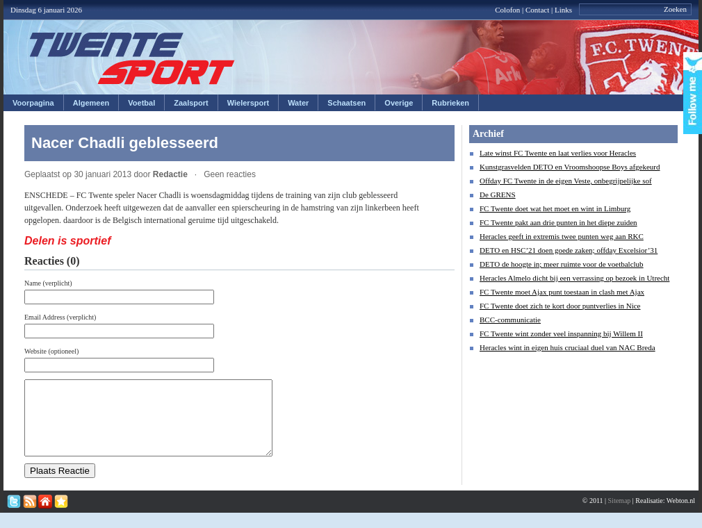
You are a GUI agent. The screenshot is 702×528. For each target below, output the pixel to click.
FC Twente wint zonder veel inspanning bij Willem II (561, 333)
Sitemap (619, 515)
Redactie (170, 174)
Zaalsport (191, 103)
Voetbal (141, 103)
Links (563, 10)
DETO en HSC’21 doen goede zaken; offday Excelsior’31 (569, 250)
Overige (398, 103)
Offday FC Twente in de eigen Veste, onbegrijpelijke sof (566, 180)
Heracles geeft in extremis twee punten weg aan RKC (562, 236)
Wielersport (248, 103)
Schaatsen (346, 103)
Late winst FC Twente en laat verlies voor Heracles (558, 153)
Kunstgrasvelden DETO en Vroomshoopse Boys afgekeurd (570, 167)
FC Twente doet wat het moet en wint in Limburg (555, 208)
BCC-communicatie (510, 319)
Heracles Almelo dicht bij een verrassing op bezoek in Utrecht (574, 278)
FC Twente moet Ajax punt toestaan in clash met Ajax (562, 292)
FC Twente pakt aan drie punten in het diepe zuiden (558, 222)
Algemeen (91, 103)
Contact (537, 10)
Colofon (507, 10)
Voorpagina (33, 103)
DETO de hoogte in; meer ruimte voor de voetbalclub (562, 264)
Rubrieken (450, 103)
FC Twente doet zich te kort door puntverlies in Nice (560, 306)
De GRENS (498, 194)
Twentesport (132, 58)
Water (298, 103)
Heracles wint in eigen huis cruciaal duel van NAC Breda (567, 347)
